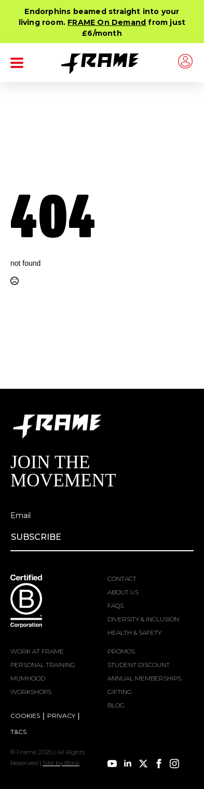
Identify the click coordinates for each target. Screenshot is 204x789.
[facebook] (159, 763)
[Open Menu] (16, 62)
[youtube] (112, 763)
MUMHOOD (27, 678)
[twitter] (143, 763)
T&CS (18, 732)
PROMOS (121, 651)
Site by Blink (61, 763)
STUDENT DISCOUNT (138, 665)
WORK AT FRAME (37, 651)
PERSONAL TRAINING (42, 665)
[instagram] (174, 763)
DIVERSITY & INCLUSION (143, 619)
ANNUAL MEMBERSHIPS (144, 678)
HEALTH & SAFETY (134, 632)
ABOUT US (123, 592)
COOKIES (25, 715)
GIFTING (119, 692)
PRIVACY (61, 715)
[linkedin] (127, 763)
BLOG (116, 705)
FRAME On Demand (106, 22)
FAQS (115, 605)
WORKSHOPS (30, 692)
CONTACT (122, 578)
